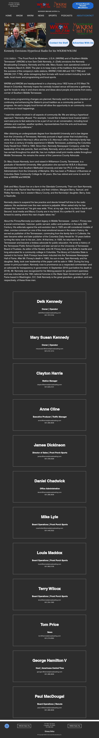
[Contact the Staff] (58, 43)
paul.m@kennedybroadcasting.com (49, 708)
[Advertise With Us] (83, 43)
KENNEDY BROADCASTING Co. (49, 11)
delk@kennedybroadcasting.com (49, 313)
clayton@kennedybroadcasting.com (49, 384)
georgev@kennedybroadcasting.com (49, 672)
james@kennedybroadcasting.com (49, 456)
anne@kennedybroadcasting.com (49, 420)
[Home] (7, 726)
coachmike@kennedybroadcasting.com (49, 528)
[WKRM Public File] (75, 726)
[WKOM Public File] (24, 726)
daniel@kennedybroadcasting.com (49, 492)
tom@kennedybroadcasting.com (49, 636)
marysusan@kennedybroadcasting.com (49, 349)
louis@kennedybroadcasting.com (49, 564)
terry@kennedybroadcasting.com (49, 600)
